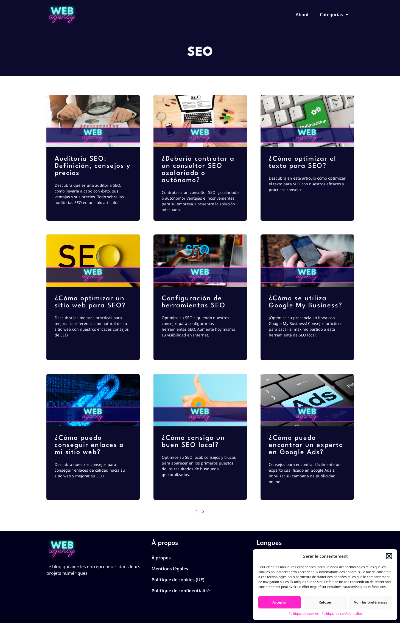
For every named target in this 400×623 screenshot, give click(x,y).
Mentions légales (170, 569)
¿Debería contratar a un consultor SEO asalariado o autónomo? (198, 170)
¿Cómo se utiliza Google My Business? (305, 302)
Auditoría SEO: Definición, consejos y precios (92, 166)
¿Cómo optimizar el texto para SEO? (302, 162)
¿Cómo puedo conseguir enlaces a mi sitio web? (89, 445)
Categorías (334, 14)
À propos (161, 558)
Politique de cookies (304, 613)
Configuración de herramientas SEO (193, 302)
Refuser (325, 602)
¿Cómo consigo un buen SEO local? (193, 442)
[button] (389, 556)
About (302, 15)
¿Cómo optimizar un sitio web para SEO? (90, 302)
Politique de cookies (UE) (178, 580)
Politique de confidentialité (341, 613)
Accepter (279, 602)
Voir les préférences (370, 602)
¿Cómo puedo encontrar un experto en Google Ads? (306, 445)
